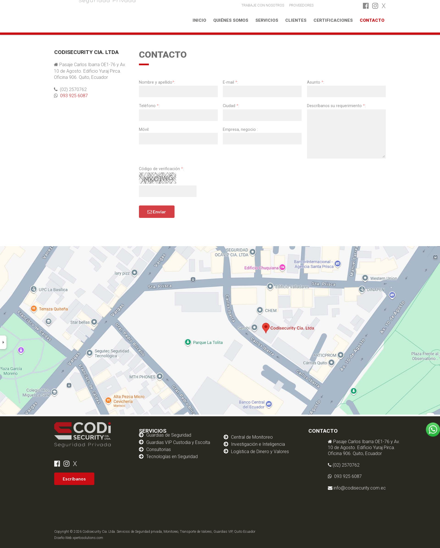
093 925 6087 (71, 95)
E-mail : (230, 82)
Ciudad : (231, 105)
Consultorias (158, 442)
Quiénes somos (230, 20)
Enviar (156, 211)
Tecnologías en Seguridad (172, 449)
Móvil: (144, 129)
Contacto (372, 20)
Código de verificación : (161, 168)
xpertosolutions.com (88, 538)
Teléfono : (149, 105)
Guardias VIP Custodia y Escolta (178, 435)
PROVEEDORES (301, 5)
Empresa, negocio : (240, 129)
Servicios (266, 20)
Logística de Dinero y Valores (260, 446)
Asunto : (315, 82)
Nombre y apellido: (157, 82)
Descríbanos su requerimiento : (336, 105)
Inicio (199, 20)
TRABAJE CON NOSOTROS (262, 5)
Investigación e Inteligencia (258, 439)
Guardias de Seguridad (168, 427)
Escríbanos (74, 478)
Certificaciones (333, 20)
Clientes (295, 20)
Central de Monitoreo (252, 431)
